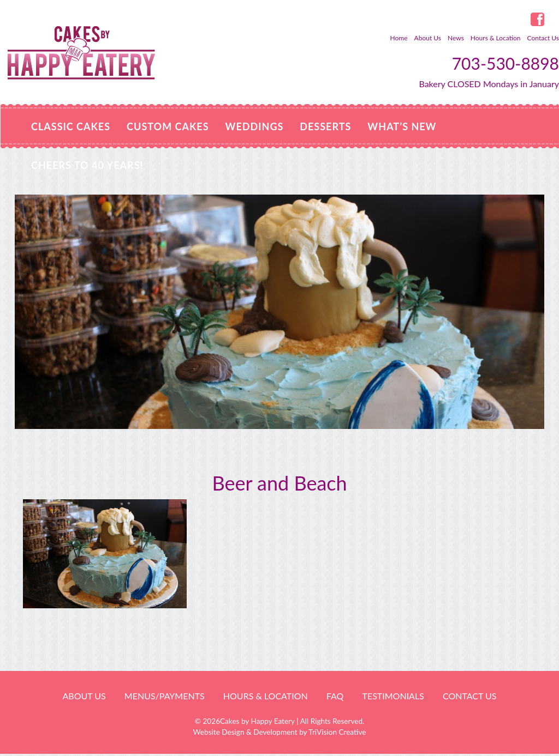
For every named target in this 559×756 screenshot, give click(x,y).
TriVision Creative (337, 732)
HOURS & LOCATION (265, 696)
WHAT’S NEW (401, 126)
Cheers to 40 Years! (87, 165)
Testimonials (393, 696)
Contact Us (543, 38)
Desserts (325, 126)
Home (399, 38)
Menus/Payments (164, 696)
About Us (427, 38)
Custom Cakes (168, 126)
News (456, 38)
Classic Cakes (70, 126)
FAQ (334, 696)
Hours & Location (496, 38)
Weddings (254, 126)
